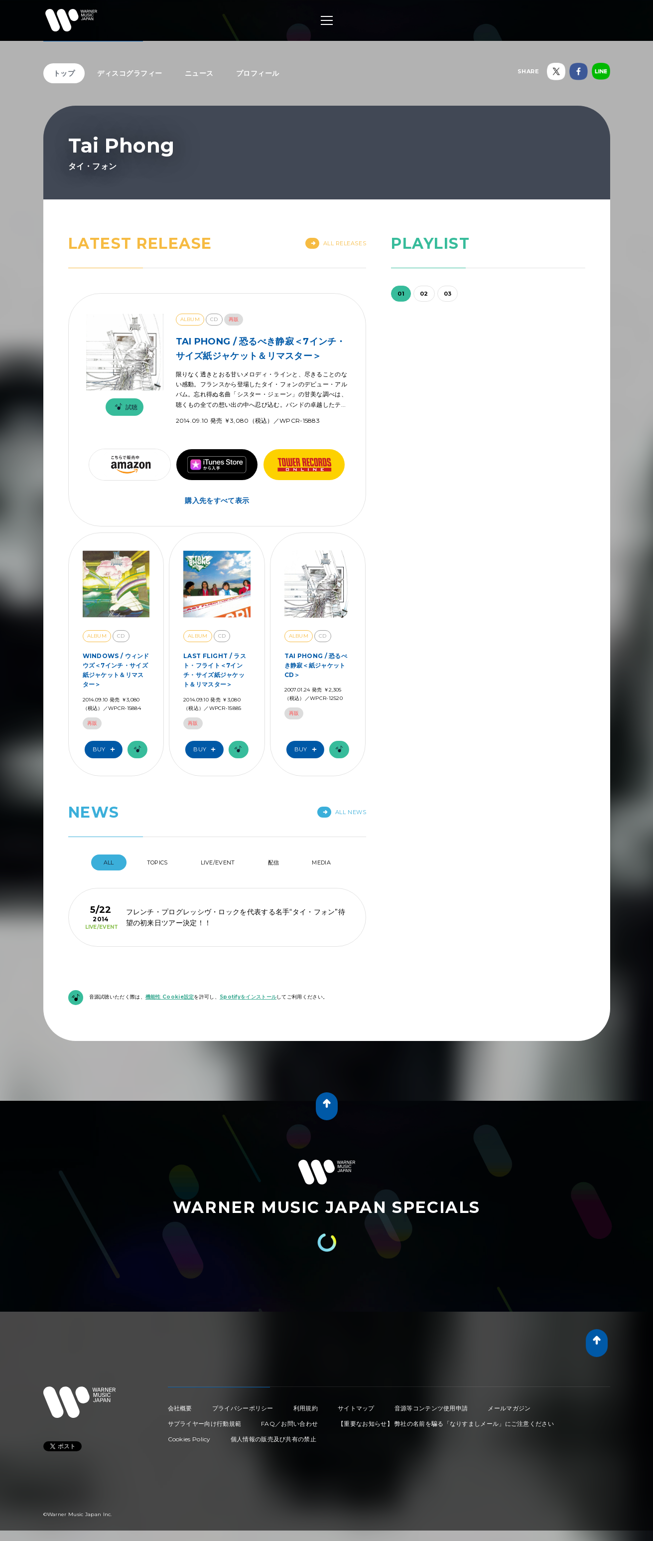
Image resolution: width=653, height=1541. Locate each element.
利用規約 (305, 1408)
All (109, 862)
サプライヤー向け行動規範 (205, 1423)
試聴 (124, 407)
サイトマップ (356, 1408)
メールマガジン (509, 1408)
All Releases (336, 243)
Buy (106, 749)
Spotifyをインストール (248, 997)
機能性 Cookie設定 (169, 997)
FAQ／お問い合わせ (289, 1423)
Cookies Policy (189, 1439)
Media (321, 862)
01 (400, 293)
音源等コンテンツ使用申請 (431, 1408)
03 (448, 293)
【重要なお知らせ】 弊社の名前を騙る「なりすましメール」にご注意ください (446, 1423)
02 (424, 293)
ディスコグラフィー (129, 73)
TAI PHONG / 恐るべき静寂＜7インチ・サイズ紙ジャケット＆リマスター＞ (261, 348)
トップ (64, 73)
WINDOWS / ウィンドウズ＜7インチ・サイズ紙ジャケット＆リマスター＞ (116, 670)
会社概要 (180, 1408)
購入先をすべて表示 (217, 500)
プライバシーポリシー (242, 1408)
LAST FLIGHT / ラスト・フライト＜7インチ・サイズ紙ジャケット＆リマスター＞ (214, 670)
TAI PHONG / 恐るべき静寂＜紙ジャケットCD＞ (316, 665)
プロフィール (257, 73)
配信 (273, 862)
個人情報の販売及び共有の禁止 (273, 1439)
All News (341, 812)
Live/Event (218, 862)
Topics (157, 862)
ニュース (199, 73)
